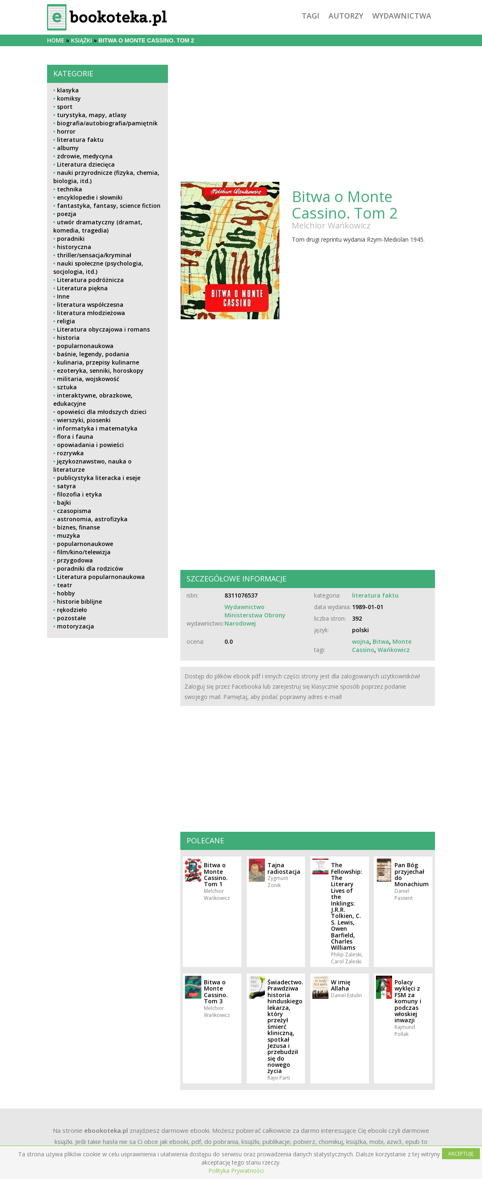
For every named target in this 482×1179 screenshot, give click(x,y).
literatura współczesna (90, 304)
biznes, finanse (78, 527)
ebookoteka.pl (106, 1130)
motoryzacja (75, 626)
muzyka (68, 535)
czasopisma (74, 511)
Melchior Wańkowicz (331, 225)
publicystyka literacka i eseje (98, 478)
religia (66, 321)
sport (65, 107)
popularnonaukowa (85, 346)
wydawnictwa (401, 16)
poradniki (71, 238)
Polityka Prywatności (236, 1170)
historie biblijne (79, 601)
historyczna (74, 247)
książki (81, 40)
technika (69, 189)
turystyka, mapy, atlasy (92, 115)
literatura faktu (80, 140)
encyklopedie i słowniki (90, 197)
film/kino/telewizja (84, 552)
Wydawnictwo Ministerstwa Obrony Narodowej (255, 615)
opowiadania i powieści (90, 445)
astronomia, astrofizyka (92, 519)
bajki (64, 502)
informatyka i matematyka (97, 428)
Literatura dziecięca (86, 164)
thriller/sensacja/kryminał (94, 255)
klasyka (68, 90)
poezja (66, 214)
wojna (360, 641)
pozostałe (71, 618)
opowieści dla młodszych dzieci (101, 412)
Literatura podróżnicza (90, 280)
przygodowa (75, 560)
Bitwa (381, 641)
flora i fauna (75, 436)
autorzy (345, 16)
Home (55, 40)
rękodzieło (72, 610)
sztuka (67, 387)
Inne (63, 296)
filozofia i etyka (79, 494)
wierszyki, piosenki (84, 420)
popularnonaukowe (85, 544)
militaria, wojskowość (88, 379)
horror (66, 131)
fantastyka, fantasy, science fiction (109, 205)
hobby (66, 593)
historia (68, 337)
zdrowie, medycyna (85, 156)
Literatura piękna (82, 288)
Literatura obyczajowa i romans (103, 329)
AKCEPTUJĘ (461, 1153)
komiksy (69, 98)
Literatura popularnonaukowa (101, 577)
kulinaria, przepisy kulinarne (98, 362)
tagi (310, 16)
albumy (68, 148)
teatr (64, 585)
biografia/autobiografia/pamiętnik (107, 123)
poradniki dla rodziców (90, 568)
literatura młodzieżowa (91, 313)
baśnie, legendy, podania (93, 354)
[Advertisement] (107, 708)
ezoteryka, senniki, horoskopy (100, 370)
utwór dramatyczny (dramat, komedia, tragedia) (97, 226)
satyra (66, 486)
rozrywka (70, 453)
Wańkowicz (394, 650)
